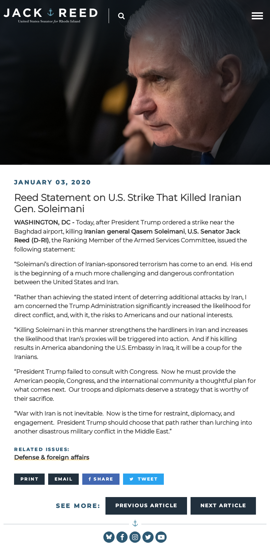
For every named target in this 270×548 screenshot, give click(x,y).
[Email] (63, 479)
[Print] (29, 479)
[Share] (101, 479)
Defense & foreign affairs (51, 457)
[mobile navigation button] (257, 16)
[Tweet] (143, 479)
